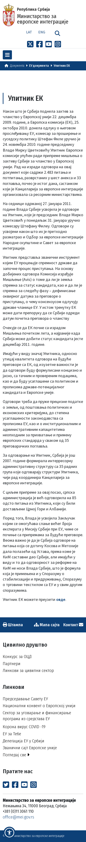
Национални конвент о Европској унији (39, 705)
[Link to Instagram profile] (58, 44)
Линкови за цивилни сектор (28, 670)
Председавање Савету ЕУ (25, 698)
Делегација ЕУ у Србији (23, 740)
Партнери (11, 663)
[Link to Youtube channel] (48, 44)
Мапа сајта (47, 624)
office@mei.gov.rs (18, 817)
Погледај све (16, 754)
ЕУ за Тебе (12, 733)
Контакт (73, 624)
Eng (41, 32)
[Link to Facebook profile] (39, 44)
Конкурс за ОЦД (17, 656)
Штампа (13, 624)
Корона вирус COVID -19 (24, 726)
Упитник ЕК (62, 66)
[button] (9, 832)
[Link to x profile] (30, 44)
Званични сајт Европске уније (30, 747)
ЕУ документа (39, 66)
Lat (29, 32)
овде (60, 599)
